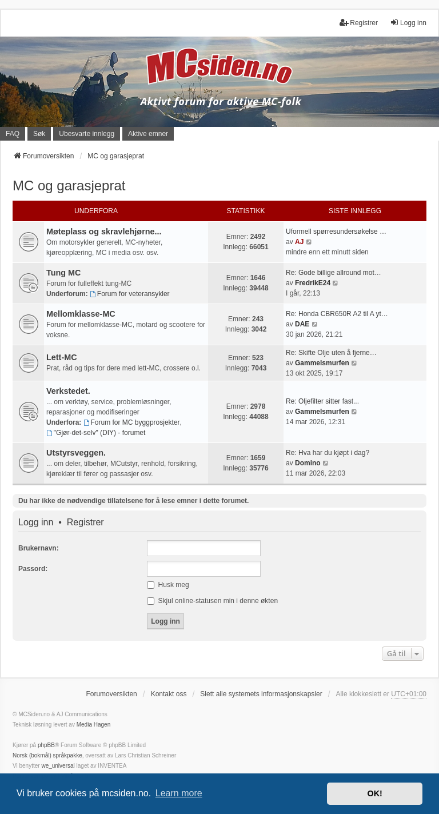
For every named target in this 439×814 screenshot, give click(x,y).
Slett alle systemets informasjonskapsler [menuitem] (261, 694)
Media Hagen (93, 724)
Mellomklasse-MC (80, 313)
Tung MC (63, 272)
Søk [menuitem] (39, 134)
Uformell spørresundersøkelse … (336, 232)
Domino (308, 463)
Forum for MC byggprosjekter (131, 422)
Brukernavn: (38, 548)
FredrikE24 (312, 283)
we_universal (57, 766)
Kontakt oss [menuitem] (169, 694)
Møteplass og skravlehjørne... (104, 231)
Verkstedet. (68, 391)
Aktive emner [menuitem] (148, 134)
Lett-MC (61, 357)
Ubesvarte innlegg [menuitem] (86, 134)
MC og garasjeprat (69, 185)
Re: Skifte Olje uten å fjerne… (331, 353)
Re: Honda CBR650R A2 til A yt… (337, 314)
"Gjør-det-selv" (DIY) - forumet (95, 433)
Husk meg (168, 585)
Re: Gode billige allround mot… (333, 273)
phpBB (46, 745)
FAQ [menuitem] (12, 134)
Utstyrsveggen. (76, 452)
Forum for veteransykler (130, 294)
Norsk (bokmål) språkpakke (47, 755)
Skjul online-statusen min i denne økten (212, 601)
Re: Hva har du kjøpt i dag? (327, 453)
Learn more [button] (178, 793)
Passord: (32, 569)
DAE (302, 324)
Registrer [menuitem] (359, 22)
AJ (299, 242)
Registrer (85, 522)
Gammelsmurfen (322, 363)
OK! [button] (374, 793)
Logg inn (35, 522)
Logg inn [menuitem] (408, 22)
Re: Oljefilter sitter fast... (322, 401)
